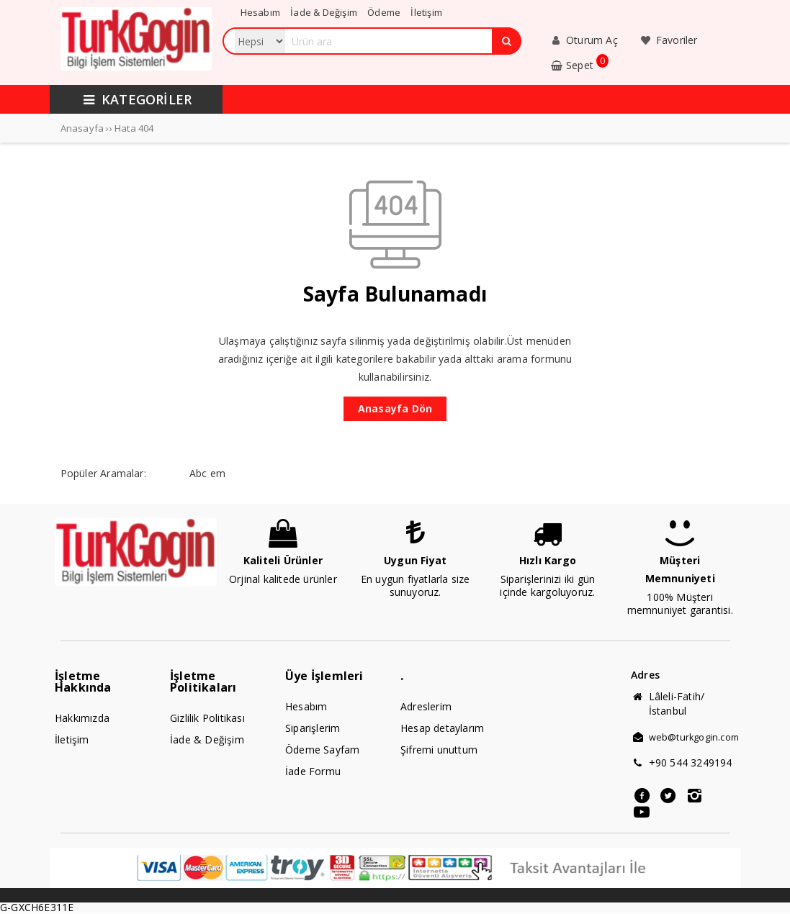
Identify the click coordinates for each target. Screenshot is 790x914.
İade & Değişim (207, 739)
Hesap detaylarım (442, 728)
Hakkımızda (82, 718)
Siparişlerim (312, 728)
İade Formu (313, 771)
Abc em (207, 473)
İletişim (72, 739)
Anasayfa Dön (395, 408)
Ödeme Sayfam (322, 749)
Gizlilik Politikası (207, 718)
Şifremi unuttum (438, 749)
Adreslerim (426, 706)
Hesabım (306, 706)
